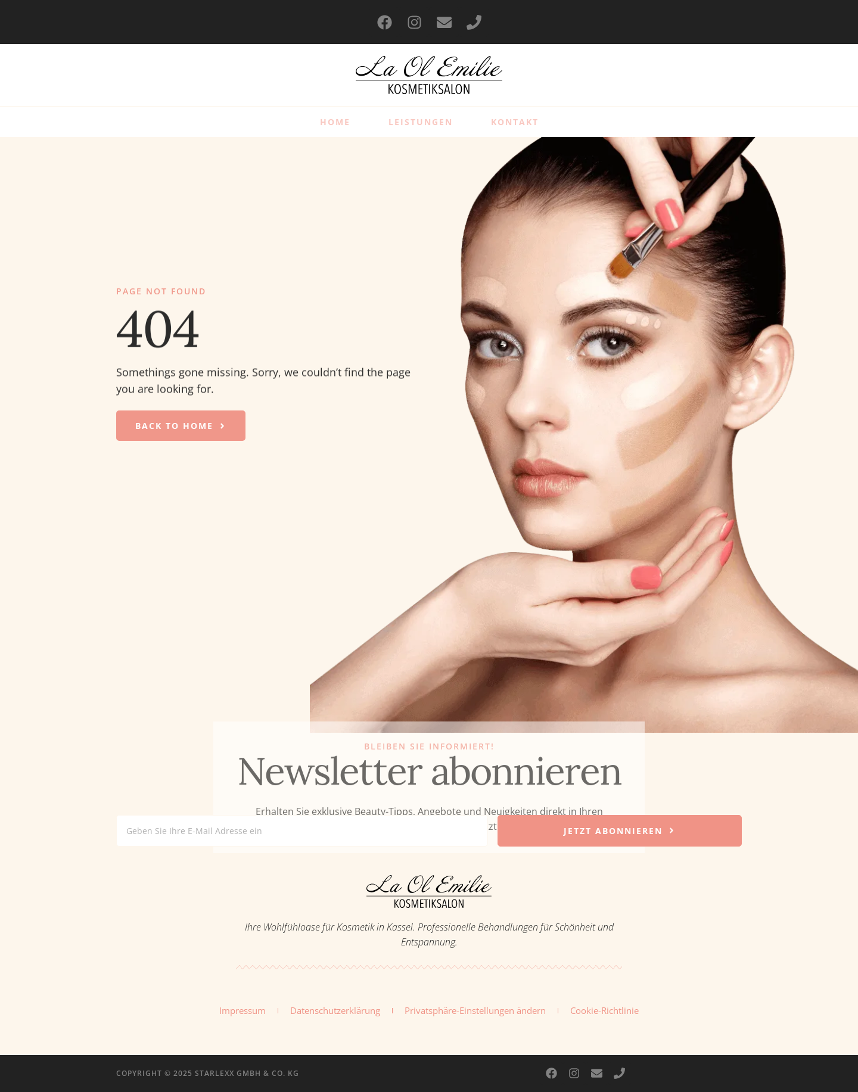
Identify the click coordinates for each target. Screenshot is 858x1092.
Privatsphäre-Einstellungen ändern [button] (475, 1010)
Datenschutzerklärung (335, 1010)
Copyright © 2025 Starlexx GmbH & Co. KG (207, 1073)
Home (335, 121)
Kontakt (515, 121)
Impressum (242, 1010)
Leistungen (420, 121)
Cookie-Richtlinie (604, 1010)
